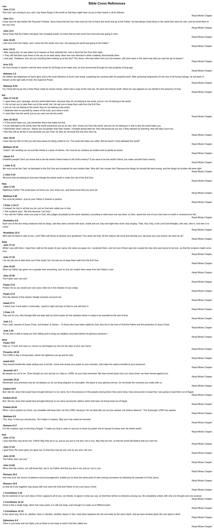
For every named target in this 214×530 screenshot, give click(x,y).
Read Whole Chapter (202, 15)
